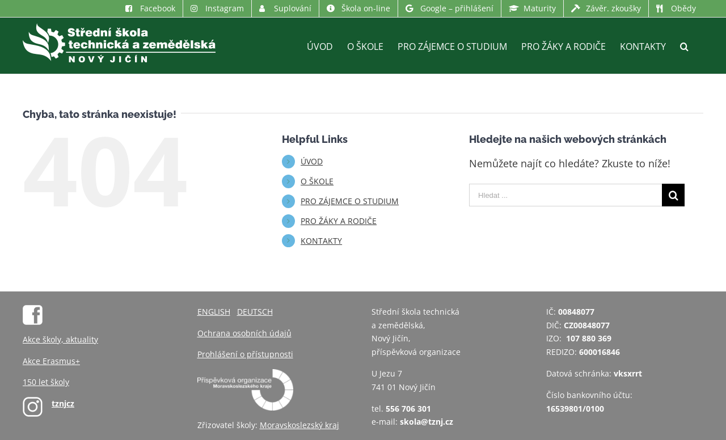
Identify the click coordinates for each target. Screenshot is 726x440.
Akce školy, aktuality (60, 339)
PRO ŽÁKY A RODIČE (339, 220)
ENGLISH (213, 311)
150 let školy (46, 381)
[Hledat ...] (565, 195)
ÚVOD (312, 161)
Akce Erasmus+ (51, 361)
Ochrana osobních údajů (244, 333)
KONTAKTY (321, 240)
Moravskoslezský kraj (299, 425)
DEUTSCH (255, 311)
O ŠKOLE (317, 181)
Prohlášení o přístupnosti (245, 354)
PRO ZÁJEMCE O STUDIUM (350, 201)
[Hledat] (684, 46)
